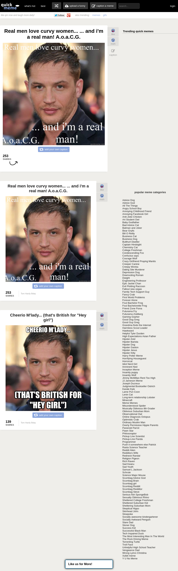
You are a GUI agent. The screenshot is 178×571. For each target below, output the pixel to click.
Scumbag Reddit (131, 486)
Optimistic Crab (130, 419)
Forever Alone (129, 300)
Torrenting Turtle (131, 541)
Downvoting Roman (132, 275)
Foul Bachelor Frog (132, 303)
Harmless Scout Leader (135, 328)
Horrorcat (127, 361)
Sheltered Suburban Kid (135, 503)
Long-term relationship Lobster (138, 397)
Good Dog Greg (130, 319)
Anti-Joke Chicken (132, 216)
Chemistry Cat (130, 247)
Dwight (126, 278)
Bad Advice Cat (130, 225)
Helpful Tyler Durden (133, 333)
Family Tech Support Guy (135, 291)
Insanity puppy (130, 372)
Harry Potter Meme (132, 355)
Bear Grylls (128, 230)
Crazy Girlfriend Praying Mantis (139, 261)
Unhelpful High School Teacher (138, 547)
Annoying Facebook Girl (135, 214)
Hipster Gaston (130, 347)
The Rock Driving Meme (135, 539)
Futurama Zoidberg (132, 314)
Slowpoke (127, 514)
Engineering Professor (134, 280)
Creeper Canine (130, 264)
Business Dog (129, 239)
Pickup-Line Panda (132, 439)
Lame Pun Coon (131, 391)
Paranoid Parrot (130, 428)
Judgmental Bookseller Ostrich (138, 386)
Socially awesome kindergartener (140, 516)
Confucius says (130, 255)
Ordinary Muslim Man (133, 422)
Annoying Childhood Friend (136, 211)
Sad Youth (127, 466)
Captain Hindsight (131, 244)
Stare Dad (127, 522)
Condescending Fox (133, 253)
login (172, 6)
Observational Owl (132, 414)
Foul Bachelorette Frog (134, 305)
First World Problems (133, 297)
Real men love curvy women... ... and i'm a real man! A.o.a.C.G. (48, 188)
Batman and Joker (132, 228)
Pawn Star (128, 430)
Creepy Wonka (130, 266)
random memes (56, 5)
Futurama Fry (129, 311)
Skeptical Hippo (130, 508)
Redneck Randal (131, 455)
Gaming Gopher (131, 316)
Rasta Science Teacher (134, 447)
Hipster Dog (128, 344)
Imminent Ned (129, 366)
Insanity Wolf (129, 375)
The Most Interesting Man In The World (143, 536)
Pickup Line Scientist (133, 436)
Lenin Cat (127, 394)
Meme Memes (130, 403)
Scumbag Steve (130, 491)
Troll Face (127, 544)
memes (96, 15)
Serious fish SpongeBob (135, 494)
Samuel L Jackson (132, 469)
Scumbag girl (129, 483)
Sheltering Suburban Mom (136, 505)
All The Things (130, 205)
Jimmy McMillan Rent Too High (138, 378)
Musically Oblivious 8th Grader (138, 408)
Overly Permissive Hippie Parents (140, 425)
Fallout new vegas (132, 289)
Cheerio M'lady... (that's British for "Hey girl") (48, 317)
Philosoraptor (129, 433)
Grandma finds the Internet (136, 325)
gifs (105, 15)
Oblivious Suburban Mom (135, 411)
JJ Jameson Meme (132, 380)
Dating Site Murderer (133, 269)
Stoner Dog (128, 525)
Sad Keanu (128, 464)
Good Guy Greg (130, 322)
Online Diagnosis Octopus (136, 416)
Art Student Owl (130, 219)
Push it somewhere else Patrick (139, 444)
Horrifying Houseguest (134, 358)
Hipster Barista (130, 341)
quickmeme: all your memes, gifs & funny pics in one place (10, 6)
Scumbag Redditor (132, 489)
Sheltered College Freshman (137, 500)
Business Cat (129, 236)
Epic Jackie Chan (131, 283)
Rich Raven (128, 461)
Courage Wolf (129, 258)
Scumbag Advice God (134, 478)
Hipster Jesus (129, 350)
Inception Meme (131, 369)
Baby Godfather (130, 222)
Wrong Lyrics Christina (134, 553)
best (43, 6)
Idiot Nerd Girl (129, 364)
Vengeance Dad (131, 550)
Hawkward (128, 330)
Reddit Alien (128, 450)
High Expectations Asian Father (139, 336)
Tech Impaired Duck (133, 533)
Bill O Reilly (128, 233)
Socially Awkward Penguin (136, 519)
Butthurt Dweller (130, 241)
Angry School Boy (131, 208)
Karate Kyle (128, 389)
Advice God (128, 203)
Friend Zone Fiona (132, 308)
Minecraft (127, 400)
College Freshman (132, 250)
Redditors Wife (130, 453)
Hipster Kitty (128, 353)
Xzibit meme (129, 555)
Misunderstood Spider (134, 405)
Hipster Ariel (128, 339)
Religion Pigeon (130, 458)
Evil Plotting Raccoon (133, 286)
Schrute (126, 472)
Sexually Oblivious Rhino (135, 497)
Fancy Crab (128, 294)
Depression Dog (131, 272)
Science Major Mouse (134, 475)
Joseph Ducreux (131, 383)
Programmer (129, 441)
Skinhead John (130, 511)
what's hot (29, 6)
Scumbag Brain (130, 480)
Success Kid (129, 528)
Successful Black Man (134, 530)
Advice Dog (128, 200)
